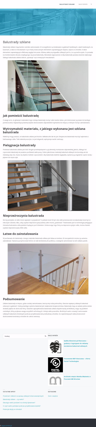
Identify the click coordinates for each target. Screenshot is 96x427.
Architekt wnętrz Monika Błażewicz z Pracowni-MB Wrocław (77, 378)
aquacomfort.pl (7, 426)
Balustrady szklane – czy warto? (13, 399)
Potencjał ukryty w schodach (12, 409)
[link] (91, 4)
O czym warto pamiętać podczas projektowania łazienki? (22, 406)
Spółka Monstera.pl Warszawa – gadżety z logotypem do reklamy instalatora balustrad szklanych (76, 343)
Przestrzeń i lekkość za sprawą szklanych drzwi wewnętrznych (23, 396)
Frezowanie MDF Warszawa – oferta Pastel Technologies (77, 360)
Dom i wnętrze (53, 396)
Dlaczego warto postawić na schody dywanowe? (19, 403)
